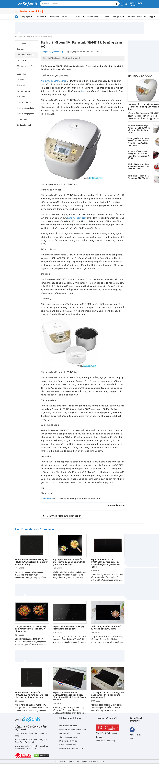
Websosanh (47, 498)
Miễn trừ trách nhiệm (68, 741)
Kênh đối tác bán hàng (105, 741)
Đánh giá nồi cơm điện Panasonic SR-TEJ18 (138, 177)
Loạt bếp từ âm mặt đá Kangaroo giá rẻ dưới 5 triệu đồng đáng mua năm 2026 (107, 694)
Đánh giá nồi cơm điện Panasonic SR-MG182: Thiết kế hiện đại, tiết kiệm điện (138, 141)
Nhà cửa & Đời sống (135, 17)
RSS (131, 739)
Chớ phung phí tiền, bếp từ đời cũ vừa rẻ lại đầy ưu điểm (106, 627)
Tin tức (29, 37)
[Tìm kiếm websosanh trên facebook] (132, 729)
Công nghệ (25, 17)
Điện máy (52, 17)
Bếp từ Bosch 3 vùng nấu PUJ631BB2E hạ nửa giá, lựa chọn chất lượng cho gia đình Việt (32, 694)
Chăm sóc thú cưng (25, 102)
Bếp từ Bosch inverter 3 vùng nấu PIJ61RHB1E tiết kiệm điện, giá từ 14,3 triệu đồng (31, 561)
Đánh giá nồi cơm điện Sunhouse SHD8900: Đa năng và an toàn (138, 166)
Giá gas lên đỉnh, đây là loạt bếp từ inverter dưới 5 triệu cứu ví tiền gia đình (30, 628)
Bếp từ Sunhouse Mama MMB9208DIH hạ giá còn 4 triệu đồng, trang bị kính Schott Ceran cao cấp (69, 696)
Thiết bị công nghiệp (25, 108)
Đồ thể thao (67, 17)
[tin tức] (16, 16)
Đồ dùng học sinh (24, 125)
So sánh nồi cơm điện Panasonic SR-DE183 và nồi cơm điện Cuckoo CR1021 (139, 128)
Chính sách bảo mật (67, 745)
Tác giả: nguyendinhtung (52, 51)
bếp (83, 91)
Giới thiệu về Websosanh (106, 733)
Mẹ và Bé (78, 17)
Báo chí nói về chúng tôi (25, 67)
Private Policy (135, 735)
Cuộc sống (39, 17)
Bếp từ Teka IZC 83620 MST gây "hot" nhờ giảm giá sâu (68, 627)
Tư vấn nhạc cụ (23, 91)
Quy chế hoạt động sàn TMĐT (72, 748)
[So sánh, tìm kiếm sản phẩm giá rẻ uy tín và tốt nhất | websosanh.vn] (26, 4)
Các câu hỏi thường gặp (69, 733)
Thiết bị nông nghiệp (25, 114)
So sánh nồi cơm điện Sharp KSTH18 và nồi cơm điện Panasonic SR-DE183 (139, 154)
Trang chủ (19, 37)
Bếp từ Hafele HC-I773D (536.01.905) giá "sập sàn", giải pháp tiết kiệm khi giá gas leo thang (105, 563)
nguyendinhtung (116, 505)
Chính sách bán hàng (68, 737)
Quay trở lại (64, 516)
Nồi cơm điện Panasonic (53, 81)
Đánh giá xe (117, 17)
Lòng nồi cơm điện (76, 218)
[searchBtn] (116, 3)
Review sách (92, 17)
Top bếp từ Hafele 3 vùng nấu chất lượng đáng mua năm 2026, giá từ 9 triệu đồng (69, 561)
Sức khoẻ (105, 17)
